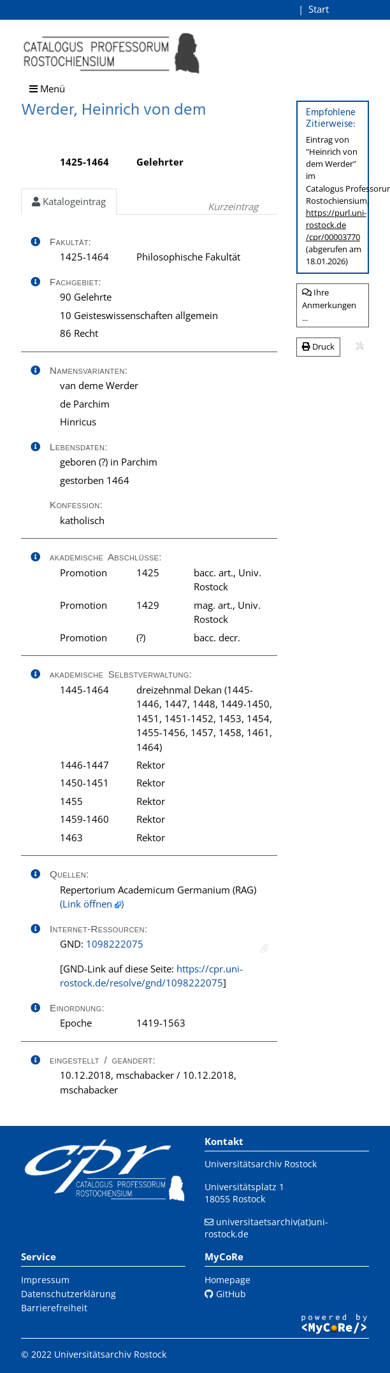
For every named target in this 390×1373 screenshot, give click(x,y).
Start (318, 9)
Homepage (227, 1280)
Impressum (45, 1280)
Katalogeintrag (69, 201)
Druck (318, 346)
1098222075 (114, 943)
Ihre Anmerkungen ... (329, 305)
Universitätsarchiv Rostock (261, 1164)
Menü (47, 88)
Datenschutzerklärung (68, 1294)
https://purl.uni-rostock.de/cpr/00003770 (336, 225)
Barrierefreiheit (54, 1308)
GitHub (225, 1294)
